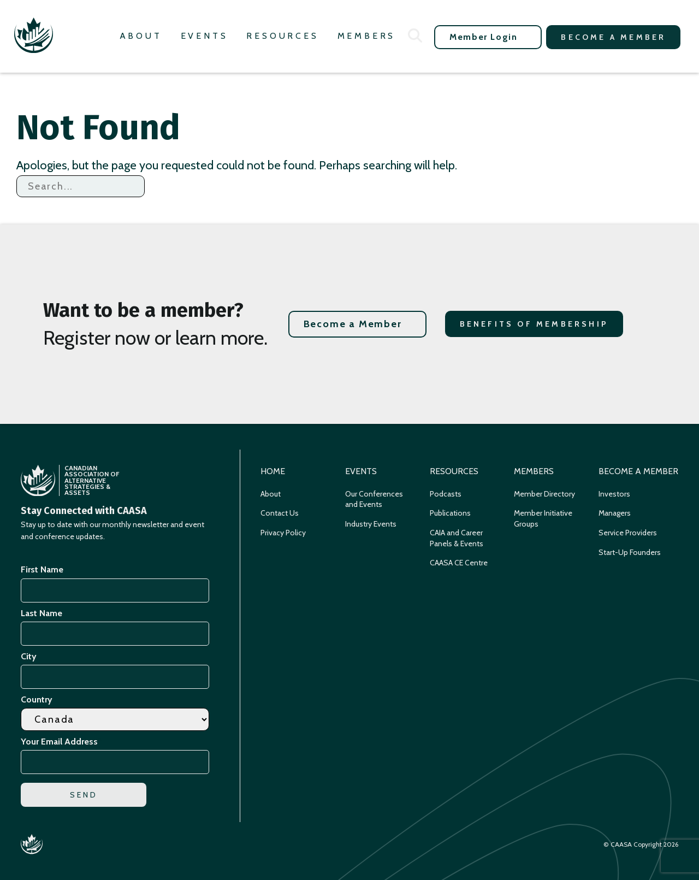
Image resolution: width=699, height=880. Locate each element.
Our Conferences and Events (374, 499)
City (29, 656)
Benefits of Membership (534, 324)
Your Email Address (61, 741)
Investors (614, 494)
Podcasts (445, 494)
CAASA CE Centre (459, 563)
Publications (450, 513)
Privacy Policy (283, 533)
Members (366, 36)
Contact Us (279, 513)
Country (36, 699)
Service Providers (628, 533)
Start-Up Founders (630, 552)
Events (204, 36)
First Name (42, 569)
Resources (282, 36)
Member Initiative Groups (543, 518)
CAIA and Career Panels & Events (456, 538)
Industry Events (370, 524)
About (141, 36)
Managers (615, 513)
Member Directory (544, 494)
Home (272, 471)
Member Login (483, 37)
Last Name (41, 613)
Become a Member (613, 37)
